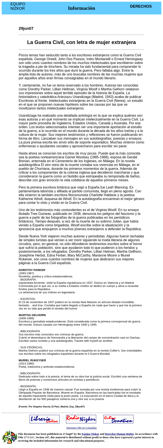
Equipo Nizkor (90, 433)
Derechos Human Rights (119, 433)
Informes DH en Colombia (81, 427)
